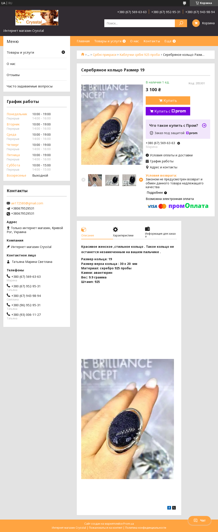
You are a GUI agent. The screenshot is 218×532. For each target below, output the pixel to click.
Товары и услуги (107, 41)
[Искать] (181, 23)
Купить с (170, 111)
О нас (134, 41)
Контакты (151, 41)
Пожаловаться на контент (105, 528)
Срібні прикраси (104, 55)
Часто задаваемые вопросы (29, 86)
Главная (83, 41)
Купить (170, 100)
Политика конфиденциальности (145, 528)
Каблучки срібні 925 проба (139, 55)
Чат (200, 520)
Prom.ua (128, 524)
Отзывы (13, 75)
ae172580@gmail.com (27, 203)
